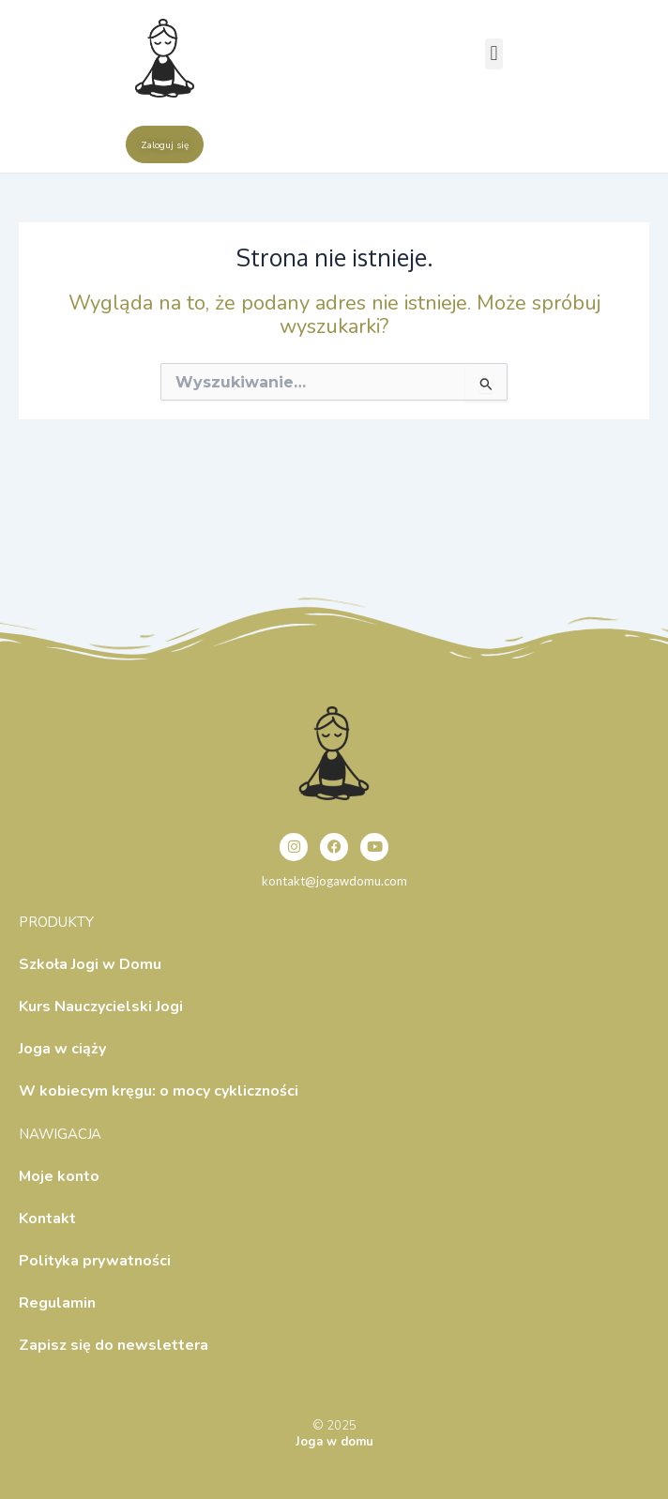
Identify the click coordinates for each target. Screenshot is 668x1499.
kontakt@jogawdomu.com (334, 880)
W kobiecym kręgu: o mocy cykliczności (158, 1091)
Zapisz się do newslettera (113, 1345)
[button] (494, 53)
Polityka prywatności (95, 1260)
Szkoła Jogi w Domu (90, 964)
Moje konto (59, 1176)
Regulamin (57, 1303)
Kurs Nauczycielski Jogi (101, 1006)
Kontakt (47, 1218)
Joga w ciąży (62, 1048)
